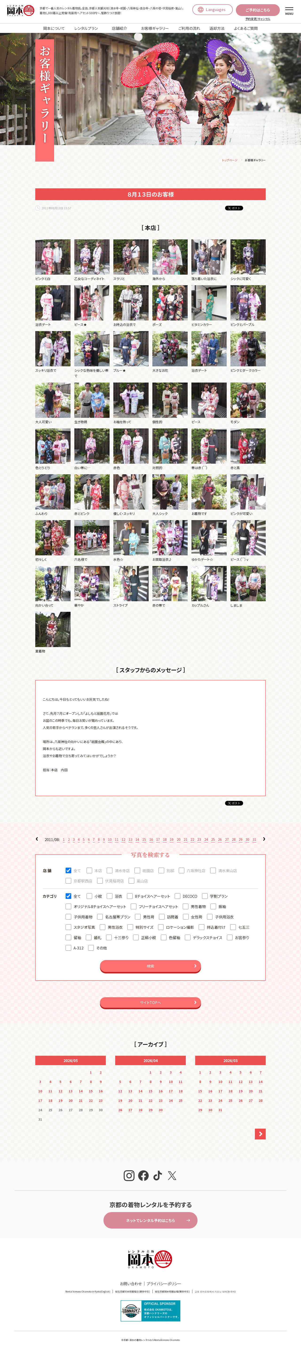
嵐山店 (142, 881)
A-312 (78, 948)
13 (130, 840)
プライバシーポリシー (164, 1284)
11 (117, 840)
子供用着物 (83, 917)
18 (165, 840)
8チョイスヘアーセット (152, 897)
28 (234, 840)
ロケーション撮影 (180, 928)
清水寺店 (122, 871)
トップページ (230, 161)
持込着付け (216, 928)
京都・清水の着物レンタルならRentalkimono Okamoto (151, 1340)
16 (151, 840)
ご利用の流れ (189, 28)
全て (77, 871)
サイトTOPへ (150, 1003)
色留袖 (174, 938)
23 (199, 840)
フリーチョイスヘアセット (158, 907)
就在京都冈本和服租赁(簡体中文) (132, 1292)
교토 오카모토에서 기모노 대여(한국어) (215, 1292)
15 (144, 840)
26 (220, 840)
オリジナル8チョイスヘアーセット (100, 907)
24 (206, 840)
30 (247, 840)
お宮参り (242, 938)
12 (123, 840)
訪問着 (172, 917)
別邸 (170, 871)
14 (137, 840)
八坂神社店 (196, 871)
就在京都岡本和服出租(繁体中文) (172, 1292)
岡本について (54, 28)
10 (110, 840)
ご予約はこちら (258, 10)
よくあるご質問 (246, 28)
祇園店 (148, 871)
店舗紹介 (119, 28)
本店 (98, 871)
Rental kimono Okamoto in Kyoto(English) (87, 1292)
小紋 (98, 897)
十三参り (121, 938)
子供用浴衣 (224, 917)
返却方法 (217, 28)
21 (185, 840)
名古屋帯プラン (117, 917)
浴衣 (118, 897)
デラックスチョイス (207, 938)
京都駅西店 (83, 881)
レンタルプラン (86, 28)
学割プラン (219, 897)
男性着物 (198, 907)
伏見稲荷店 (114, 881)
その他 (101, 948)
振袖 (222, 907)
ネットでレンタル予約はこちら (150, 1221)
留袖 (77, 938)
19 (172, 840)
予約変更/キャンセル (257, 19)
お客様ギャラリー (155, 28)
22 (192, 840)
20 (179, 840)
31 (254, 840)
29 (240, 840)
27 (227, 840)
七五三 (244, 928)
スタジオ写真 (84, 928)
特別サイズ (144, 928)
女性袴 (196, 917)
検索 (150, 966)
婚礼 (97, 938)
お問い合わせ (131, 1284)
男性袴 (148, 917)
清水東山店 (227, 871)
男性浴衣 (115, 928)
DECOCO (190, 897)
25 (213, 840)
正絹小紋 (148, 938)
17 (158, 840)
